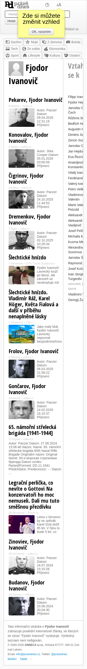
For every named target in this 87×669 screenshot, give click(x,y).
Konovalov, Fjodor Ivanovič (28, 137)
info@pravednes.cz (28, 654)
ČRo (29, 322)
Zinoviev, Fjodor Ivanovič (26, 544)
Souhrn (13, 42)
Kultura (52, 55)
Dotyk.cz (33, 512)
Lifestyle (31, 55)
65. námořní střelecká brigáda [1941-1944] (32, 430)
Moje (31, 42)
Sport (12, 55)
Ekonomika (54, 48)
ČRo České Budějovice (40, 263)
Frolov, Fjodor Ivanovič (33, 351)
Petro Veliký (76, 189)
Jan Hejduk (76, 151)
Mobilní (12, 659)
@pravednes (59, 654)
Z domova (52, 42)
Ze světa (31, 48)
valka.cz (27, 106)
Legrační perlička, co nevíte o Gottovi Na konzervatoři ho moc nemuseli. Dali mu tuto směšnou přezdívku (34, 494)
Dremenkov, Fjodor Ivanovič (30, 219)
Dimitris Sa (76, 135)
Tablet (23, 659)
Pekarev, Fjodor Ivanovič (35, 99)
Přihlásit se (71, 29)
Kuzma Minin (77, 242)
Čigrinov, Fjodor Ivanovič (26, 178)
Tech (11, 48)
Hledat (11, 21)
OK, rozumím (41, 31)
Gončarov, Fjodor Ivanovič (27, 389)
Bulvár (73, 42)
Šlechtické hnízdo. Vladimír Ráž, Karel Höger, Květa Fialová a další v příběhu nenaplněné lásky (33, 304)
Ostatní (72, 55)
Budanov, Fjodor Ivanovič (27, 585)
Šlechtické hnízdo (27, 257)
